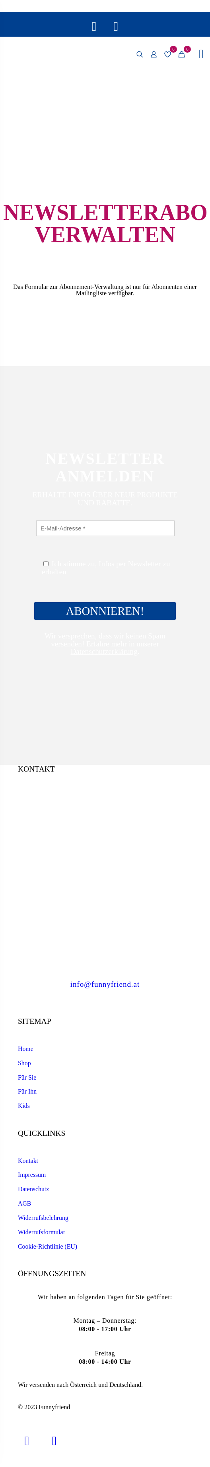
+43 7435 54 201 (105, 922)
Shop (24, 1063)
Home (25, 1048)
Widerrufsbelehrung (43, 1217)
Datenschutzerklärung (103, 651)
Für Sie (27, 1077)
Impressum (32, 1174)
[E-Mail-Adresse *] (105, 528)
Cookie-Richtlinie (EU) (47, 1246)
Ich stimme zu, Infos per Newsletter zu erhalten (106, 568)
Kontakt (28, 1160)
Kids (24, 1105)
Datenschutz (33, 1189)
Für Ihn (27, 1091)
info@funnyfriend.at (105, 984)
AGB (24, 1203)
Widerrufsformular (41, 1232)
